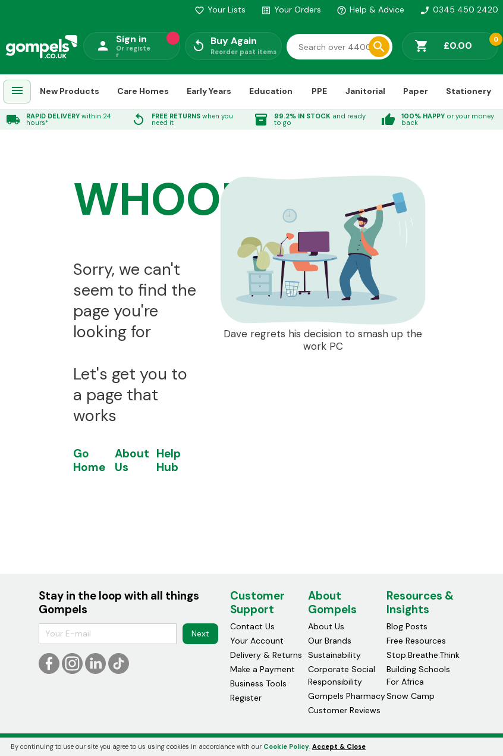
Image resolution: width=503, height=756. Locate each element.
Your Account (257, 640)
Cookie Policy (286, 746)
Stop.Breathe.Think (423, 655)
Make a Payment (262, 669)
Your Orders (291, 9)
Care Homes (143, 91)
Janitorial (365, 91)
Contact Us (252, 626)
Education (271, 91)
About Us (132, 460)
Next (200, 633)
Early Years (209, 91)
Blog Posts (406, 626)
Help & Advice (370, 9)
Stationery (468, 91)
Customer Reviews (344, 710)
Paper (415, 91)
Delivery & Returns (266, 655)
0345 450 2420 (459, 9)
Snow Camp (410, 696)
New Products (69, 91)
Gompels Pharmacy (346, 696)
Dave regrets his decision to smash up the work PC (323, 340)
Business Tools (258, 683)
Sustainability (334, 655)
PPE (319, 91)
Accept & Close (339, 746)
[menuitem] (17, 92)
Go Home (89, 460)
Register (246, 697)
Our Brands (329, 640)
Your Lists (220, 9)
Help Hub (168, 460)
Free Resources (416, 640)
